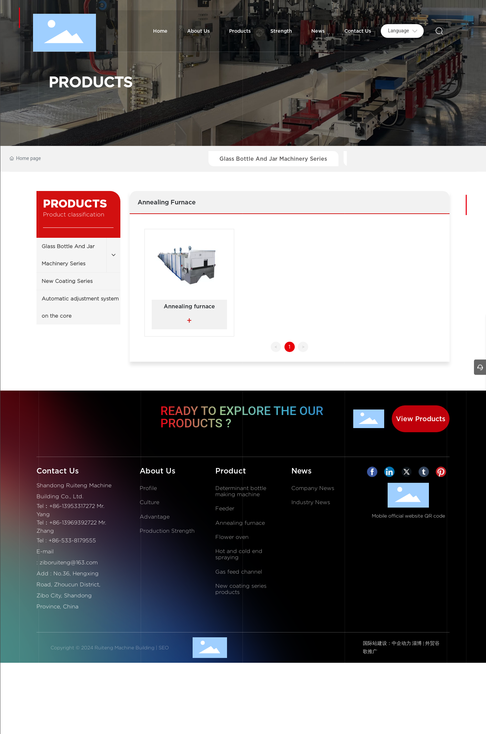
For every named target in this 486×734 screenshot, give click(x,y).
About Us (157, 471)
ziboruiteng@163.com (69, 562)
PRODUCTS (90, 82)
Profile (148, 488)
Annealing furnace (189, 306)
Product (230, 471)
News (301, 471)
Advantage (155, 517)
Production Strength (167, 531)
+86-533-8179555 (72, 540)
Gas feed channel (238, 572)
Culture (149, 502)
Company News (312, 488)
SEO (164, 647)
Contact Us (57, 471)
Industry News (310, 502)
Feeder (224, 508)
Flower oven (232, 537)
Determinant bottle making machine (240, 491)
